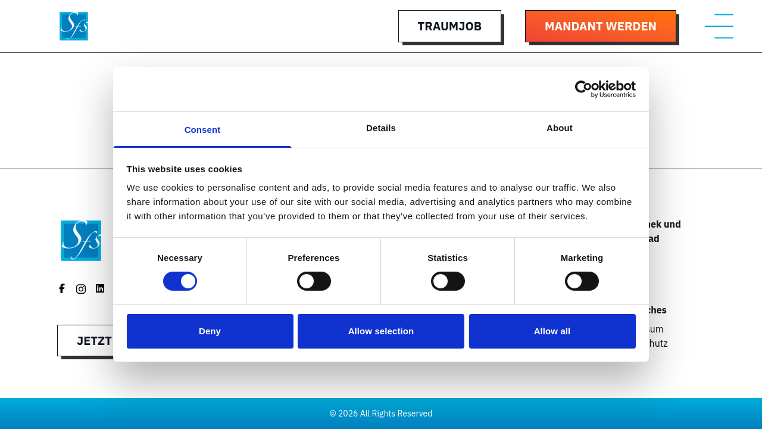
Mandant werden (601, 26)
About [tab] (559, 128)
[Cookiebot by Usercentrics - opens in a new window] (584, 89)
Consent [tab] (203, 130)
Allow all (552, 331)
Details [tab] (381, 128)
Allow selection (381, 331)
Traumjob (450, 26)
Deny (210, 331)
